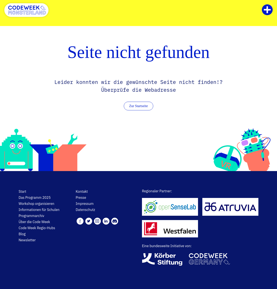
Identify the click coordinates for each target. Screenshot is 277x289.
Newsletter (27, 240)
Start (22, 191)
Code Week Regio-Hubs (37, 228)
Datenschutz (85, 209)
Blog (22, 234)
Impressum (85, 203)
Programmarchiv (31, 216)
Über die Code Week (34, 222)
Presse (81, 197)
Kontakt (82, 191)
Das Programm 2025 (35, 197)
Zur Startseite (138, 106)
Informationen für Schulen (39, 209)
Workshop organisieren (36, 203)
